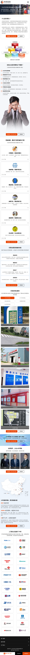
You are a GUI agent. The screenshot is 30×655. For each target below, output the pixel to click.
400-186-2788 (7, 653)
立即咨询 (21, 134)
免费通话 (26, 653)
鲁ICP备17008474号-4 (15, 650)
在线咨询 (21, 36)
